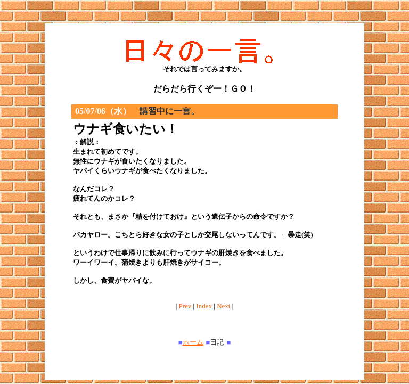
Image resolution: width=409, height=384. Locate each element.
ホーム (193, 342)
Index (204, 306)
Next (223, 306)
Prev (185, 306)
